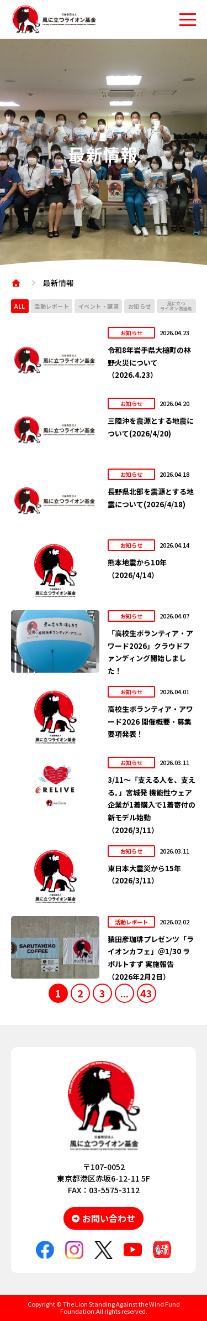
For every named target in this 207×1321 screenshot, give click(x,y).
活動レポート (51, 306)
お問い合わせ (108, 1218)
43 (146, 993)
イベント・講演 (98, 306)
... (124, 993)
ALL (19, 306)
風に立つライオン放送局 (176, 306)
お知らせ (139, 306)
